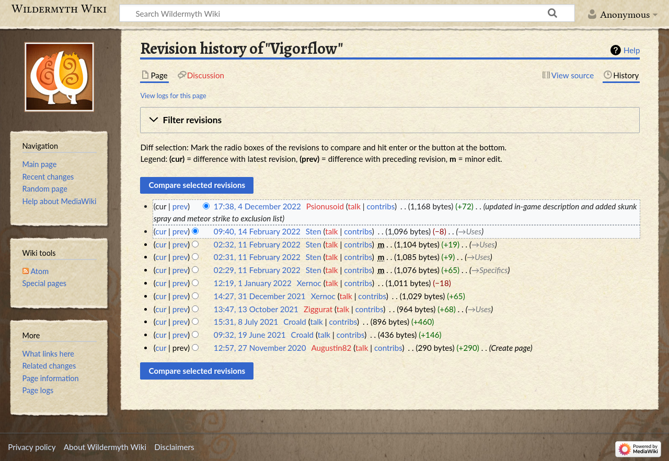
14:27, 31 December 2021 (260, 296)
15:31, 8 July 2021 (246, 321)
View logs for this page (173, 95)
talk (354, 206)
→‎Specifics (489, 270)
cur (160, 231)
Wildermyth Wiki (59, 9)
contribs (380, 206)
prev (180, 206)
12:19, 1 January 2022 (253, 283)
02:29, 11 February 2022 (257, 270)
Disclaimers (174, 447)
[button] (390, 120)
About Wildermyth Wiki (105, 447)
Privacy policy (31, 447)
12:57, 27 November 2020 (260, 347)
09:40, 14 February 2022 (257, 231)
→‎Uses (470, 231)
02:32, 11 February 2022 (257, 244)
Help (632, 50)
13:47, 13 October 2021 (256, 309)
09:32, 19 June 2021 (250, 334)
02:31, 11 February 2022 (257, 257)
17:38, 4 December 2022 (257, 206)
